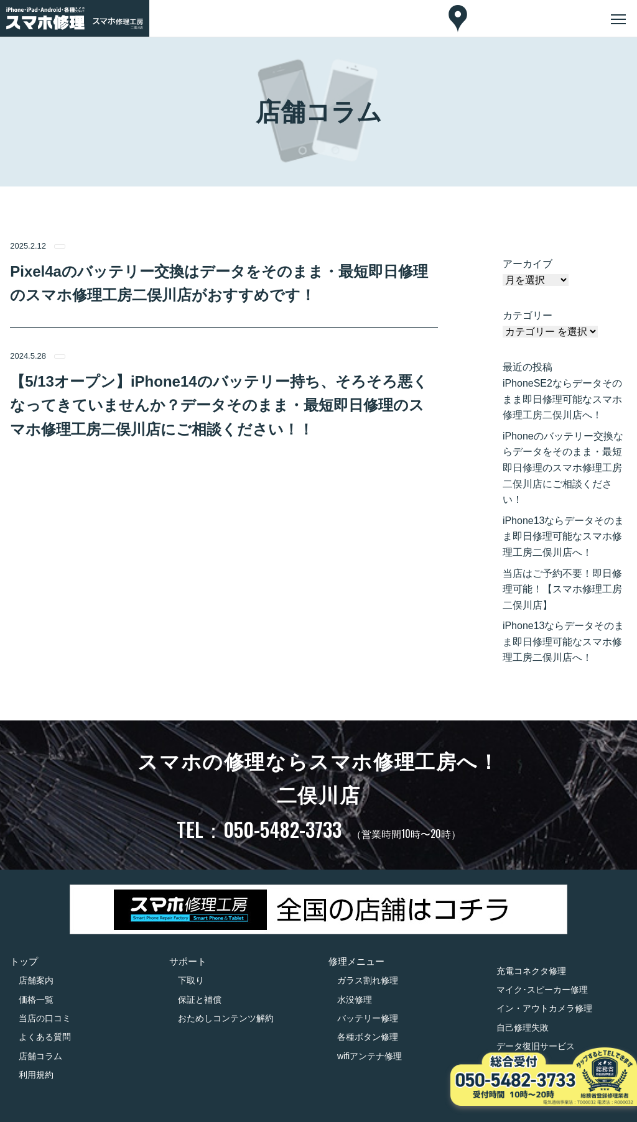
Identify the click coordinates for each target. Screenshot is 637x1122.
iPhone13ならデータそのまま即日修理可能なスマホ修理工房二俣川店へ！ (564, 536)
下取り (191, 980)
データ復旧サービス (535, 1046)
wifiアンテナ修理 (369, 1056)
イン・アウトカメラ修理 (544, 1008)
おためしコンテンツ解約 (226, 1018)
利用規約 (36, 1075)
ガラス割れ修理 (367, 980)
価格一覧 (36, 1000)
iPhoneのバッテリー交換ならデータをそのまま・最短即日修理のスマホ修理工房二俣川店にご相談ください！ (563, 468)
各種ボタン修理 (367, 1037)
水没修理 (354, 1000)
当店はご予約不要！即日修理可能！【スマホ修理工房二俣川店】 (562, 589)
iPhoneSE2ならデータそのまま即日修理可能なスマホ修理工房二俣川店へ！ (562, 399)
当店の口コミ (45, 1018)
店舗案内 (36, 980)
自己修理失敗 (522, 1027)
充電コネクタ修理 (531, 971)
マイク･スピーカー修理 (542, 990)
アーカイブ (527, 264)
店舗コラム (40, 1056)
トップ (24, 961)
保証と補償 (199, 1000)
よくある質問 (45, 1037)
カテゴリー (527, 315)
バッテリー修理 (367, 1018)
